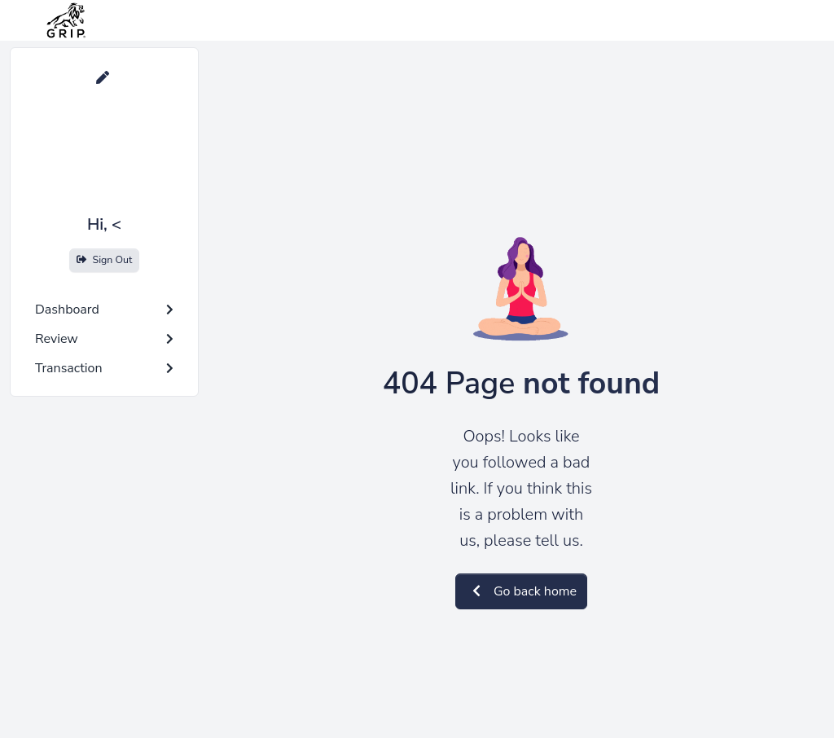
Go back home (521, 591)
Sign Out (105, 259)
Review (104, 339)
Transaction (104, 368)
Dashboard (104, 309)
